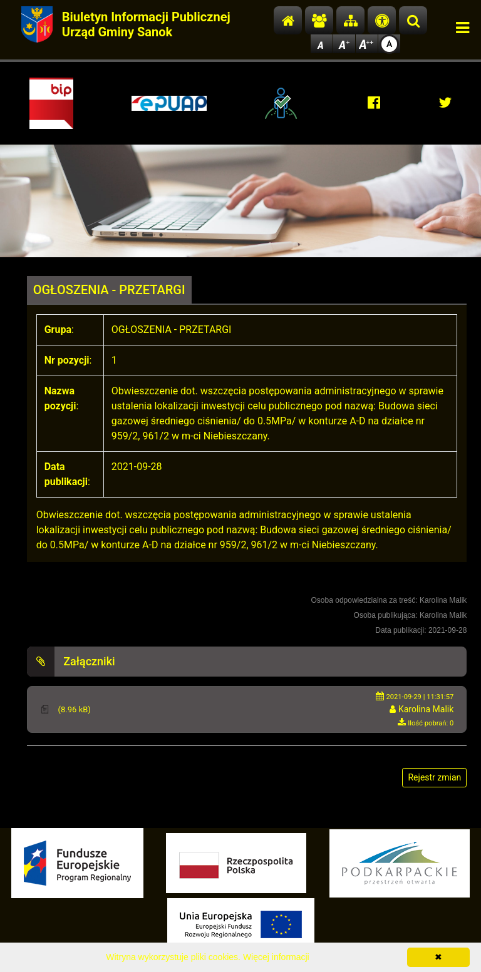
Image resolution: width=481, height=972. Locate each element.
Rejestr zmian (434, 777)
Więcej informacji (276, 957)
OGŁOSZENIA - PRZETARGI (109, 289)
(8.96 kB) (73, 709)
